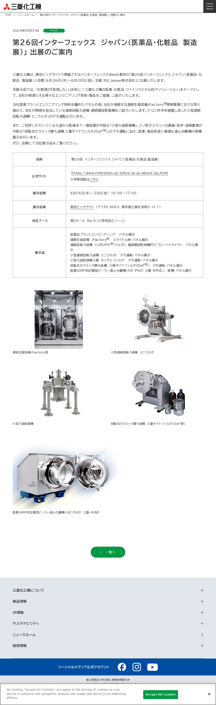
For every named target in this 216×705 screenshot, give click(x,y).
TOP (8, 15)
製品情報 (20, 601)
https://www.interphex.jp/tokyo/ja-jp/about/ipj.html (119, 173)
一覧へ (110, 552)
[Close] (209, 694)
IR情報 (18, 612)
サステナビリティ (26, 623)
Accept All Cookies (161, 694)
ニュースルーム (25, 15)
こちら (93, 179)
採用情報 (20, 645)
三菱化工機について (29, 590)
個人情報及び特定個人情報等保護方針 (108, 679)
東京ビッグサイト (82, 206)
